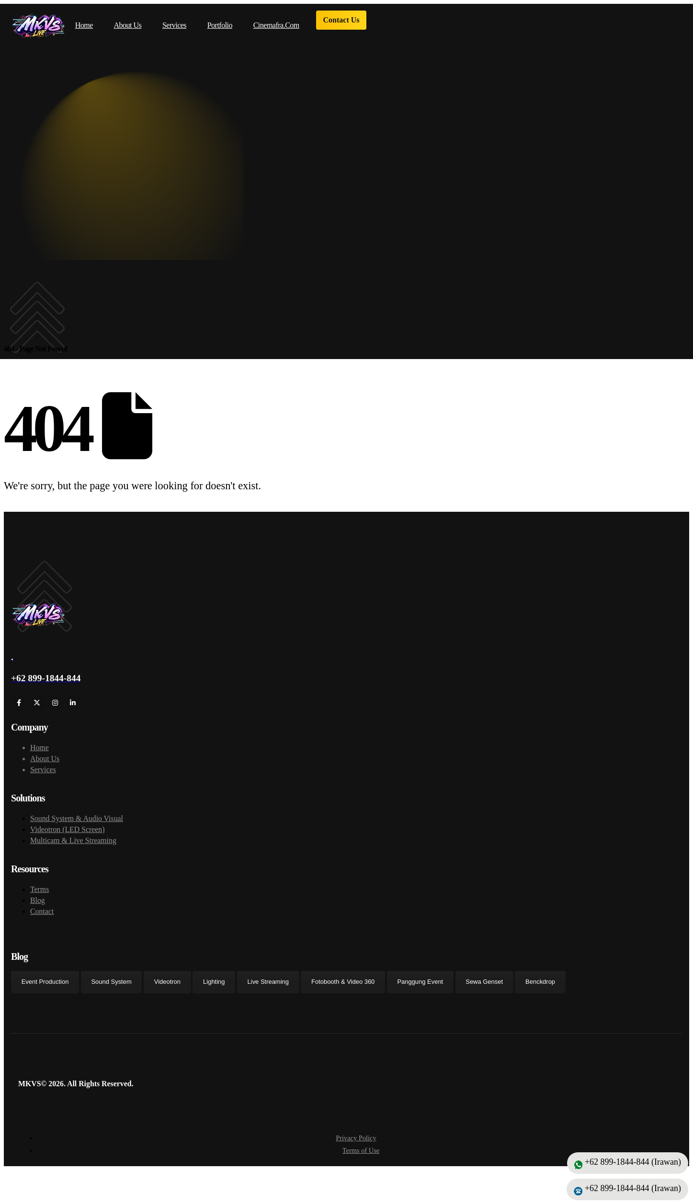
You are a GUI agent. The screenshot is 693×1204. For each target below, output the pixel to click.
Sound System (111, 985)
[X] (37, 707)
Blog (37, 904)
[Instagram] (55, 707)
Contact (42, 915)
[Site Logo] (37, 25)
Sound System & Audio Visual (76, 822)
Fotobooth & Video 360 (343, 985)
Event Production (45, 985)
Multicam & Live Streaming (73, 844)
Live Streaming (268, 985)
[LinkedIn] (73, 707)
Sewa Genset (484, 985)
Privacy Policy (356, 1142)
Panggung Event (420, 985)
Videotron (167, 985)
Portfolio (219, 25)
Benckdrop (540, 985)
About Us (128, 25)
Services (174, 25)
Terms (39, 893)
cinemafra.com (276, 25)
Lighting (214, 985)
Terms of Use (360, 1154)
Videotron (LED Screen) (67, 833)
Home (84, 25)
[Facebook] (19, 707)
